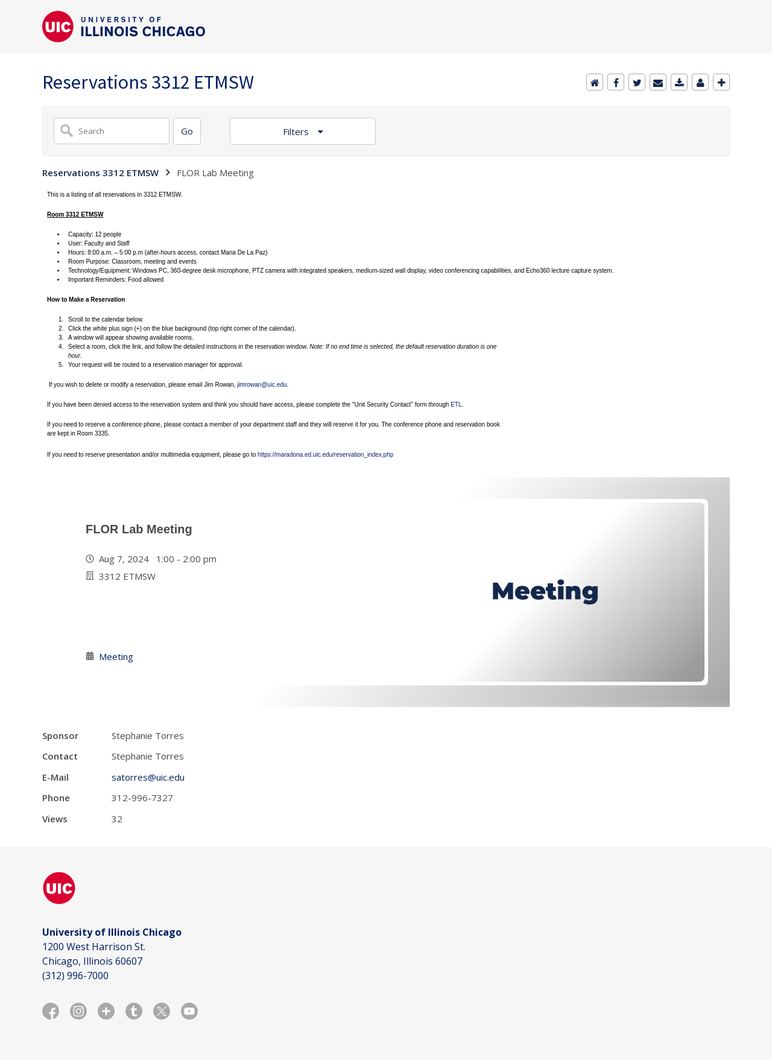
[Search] (187, 131)
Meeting (116, 656)
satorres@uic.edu (148, 777)
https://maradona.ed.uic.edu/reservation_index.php (325, 454)
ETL (456, 404)
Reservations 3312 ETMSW (100, 173)
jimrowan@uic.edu (261, 384)
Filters (297, 131)
